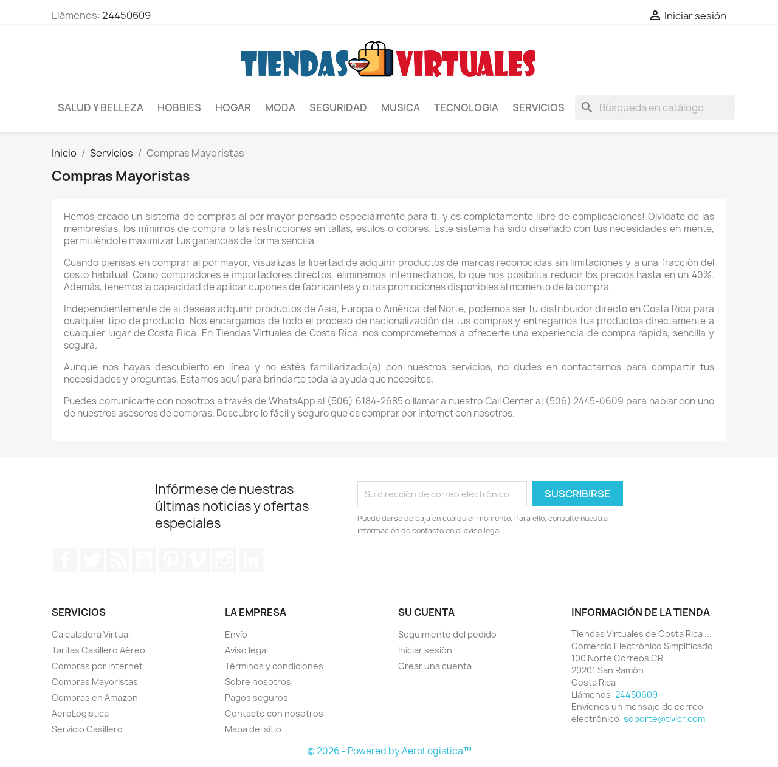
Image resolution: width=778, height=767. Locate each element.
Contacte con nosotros (274, 713)
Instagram (224, 560)
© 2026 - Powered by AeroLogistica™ (389, 751)
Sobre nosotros (258, 681)
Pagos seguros (256, 697)
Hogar (233, 107)
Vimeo (197, 560)
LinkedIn (251, 560)
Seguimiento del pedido (447, 634)
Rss (117, 560)
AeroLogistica (80, 713)
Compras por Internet (97, 666)
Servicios (538, 107)
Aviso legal (246, 650)
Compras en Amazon (95, 697)
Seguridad (338, 107)
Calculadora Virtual (91, 634)
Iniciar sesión (425, 650)
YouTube (144, 560)
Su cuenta (426, 612)
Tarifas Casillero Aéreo (98, 650)
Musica (400, 107)
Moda (280, 107)
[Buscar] (655, 107)
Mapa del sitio (253, 729)
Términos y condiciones (274, 666)
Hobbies (179, 107)
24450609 (126, 15)
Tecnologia (466, 107)
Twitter (92, 560)
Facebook (65, 560)
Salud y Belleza (100, 107)
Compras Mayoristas (95, 681)
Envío (236, 634)
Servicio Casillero (87, 729)
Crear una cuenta (435, 666)
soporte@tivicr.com (664, 718)
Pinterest (171, 560)
